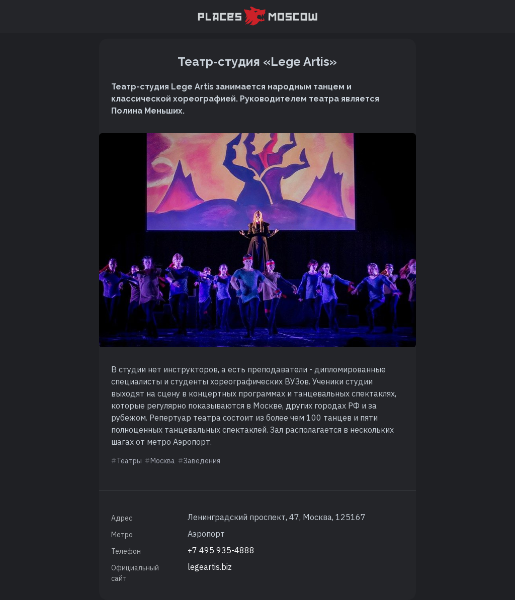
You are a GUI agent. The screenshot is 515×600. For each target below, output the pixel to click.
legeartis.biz (210, 567)
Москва (162, 460)
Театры (129, 460)
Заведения (202, 460)
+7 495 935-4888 (221, 550)
